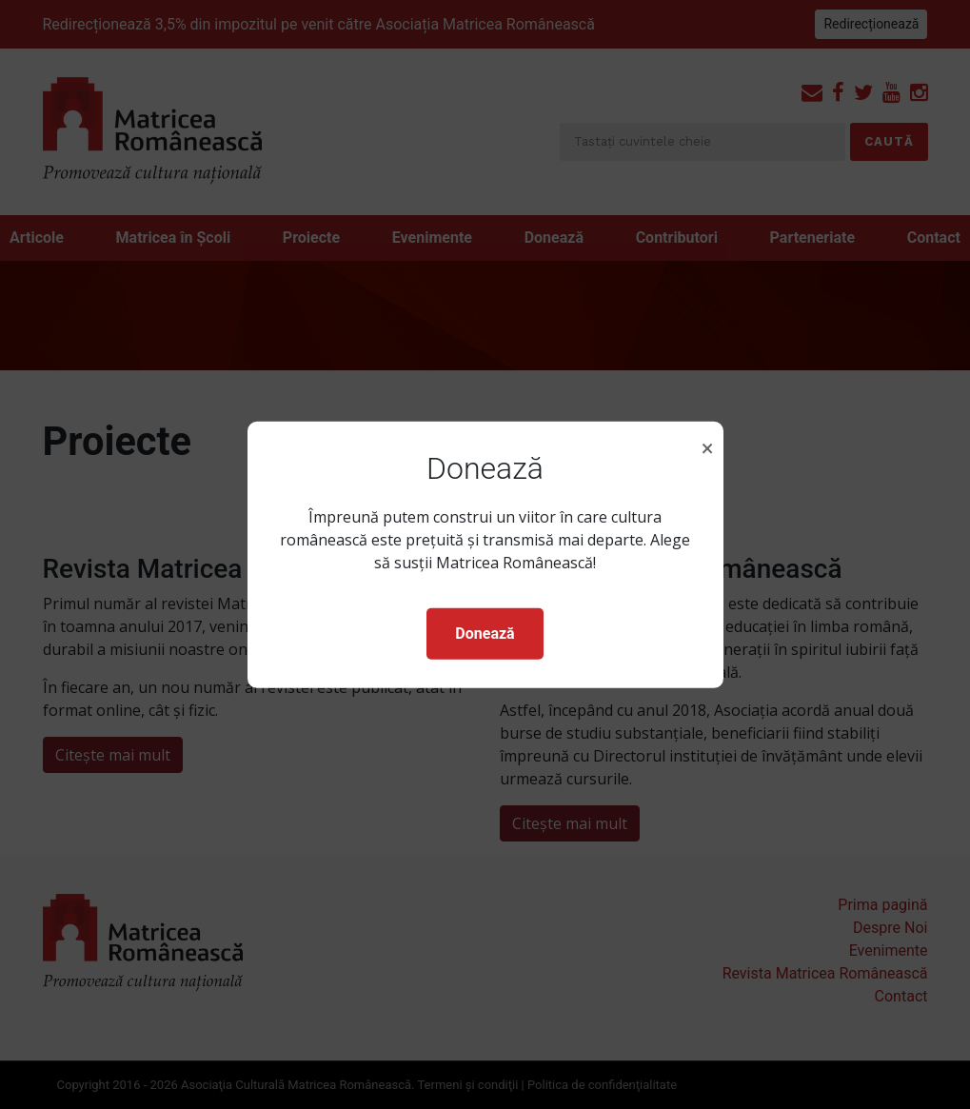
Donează (484, 633)
